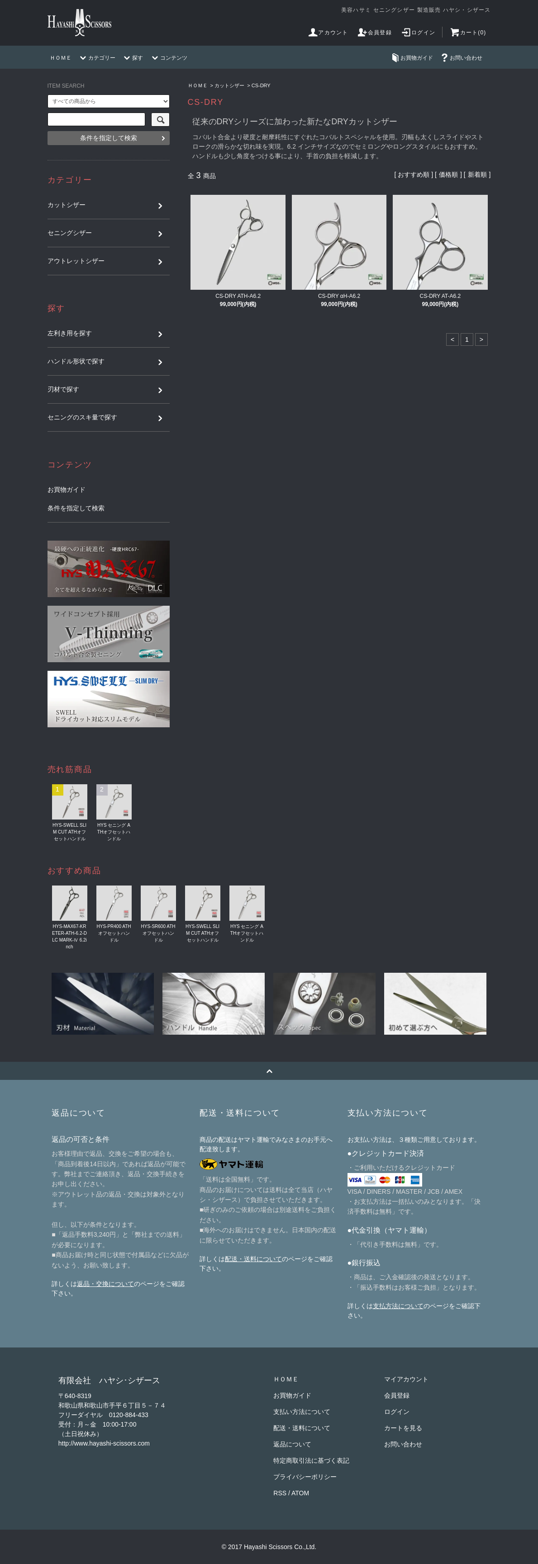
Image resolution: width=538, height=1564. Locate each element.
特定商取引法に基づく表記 (311, 1460)
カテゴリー (96, 58)
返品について (292, 1444)
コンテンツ (168, 58)
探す (132, 58)
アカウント (327, 32)
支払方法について (398, 1306)
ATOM (300, 1493)
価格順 (448, 174)
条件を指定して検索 (108, 137)
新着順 (477, 174)
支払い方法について (301, 1411)
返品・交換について (105, 1283)
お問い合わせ (460, 58)
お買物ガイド (411, 58)
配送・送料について (253, 1259)
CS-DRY (261, 85)
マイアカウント (406, 1379)
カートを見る (403, 1428)
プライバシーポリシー (305, 1476)
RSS (279, 1493)
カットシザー (229, 85)
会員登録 (374, 32)
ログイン (417, 32)
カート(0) (467, 32)
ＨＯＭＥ (60, 58)
